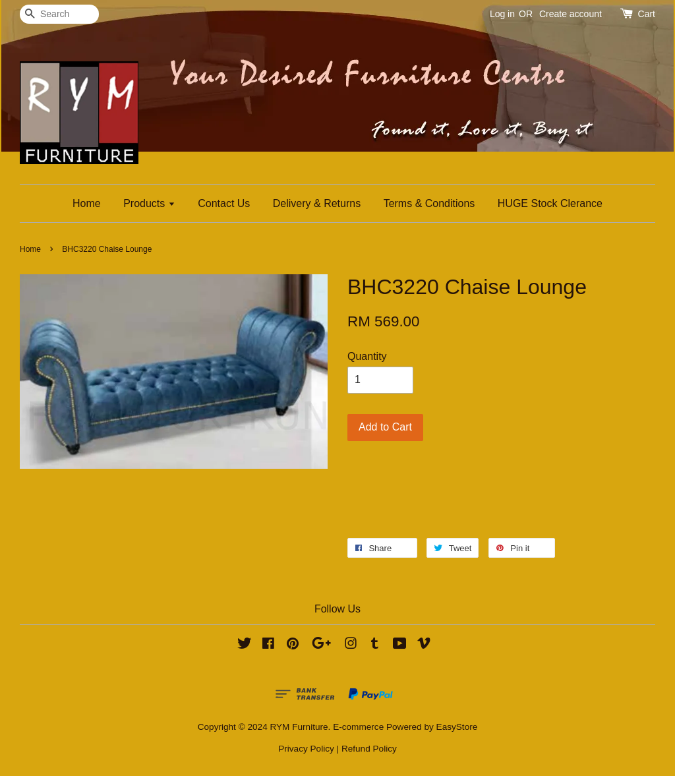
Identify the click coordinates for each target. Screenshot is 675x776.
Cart (646, 14)
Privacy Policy (306, 749)
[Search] (59, 14)
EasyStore (457, 727)
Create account (570, 14)
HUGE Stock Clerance (550, 203)
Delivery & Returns (317, 203)
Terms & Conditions (429, 203)
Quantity (367, 356)
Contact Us (224, 203)
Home (87, 203)
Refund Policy (369, 749)
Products (149, 203)
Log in (502, 14)
